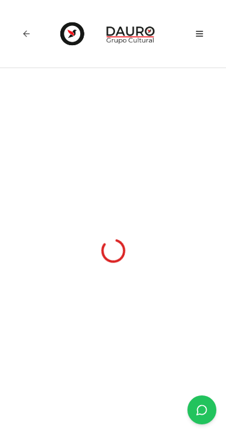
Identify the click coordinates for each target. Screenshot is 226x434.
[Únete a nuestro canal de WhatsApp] (201, 409)
